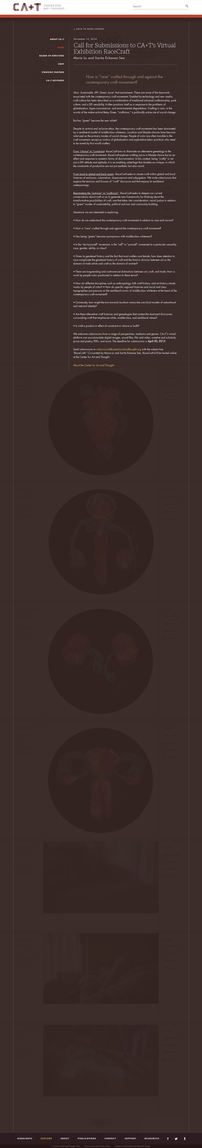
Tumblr (185, 1139)
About (65, 1139)
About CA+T (57, 39)
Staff (61, 64)
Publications (87, 1139)
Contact (110, 1139)
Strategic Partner (53, 72)
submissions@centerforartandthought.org (118, 349)
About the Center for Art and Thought (93, 365)
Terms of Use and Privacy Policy (97, 1146)
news (61, 48)
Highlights (24, 1139)
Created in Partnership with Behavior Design (132, 1146)
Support (130, 1139)
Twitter (176, 1139)
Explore (46, 1139)
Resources (152, 1139)
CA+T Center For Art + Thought (38, 7)
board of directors (51, 56)
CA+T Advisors (55, 81)
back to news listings (90, 29)
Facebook (168, 1139)
